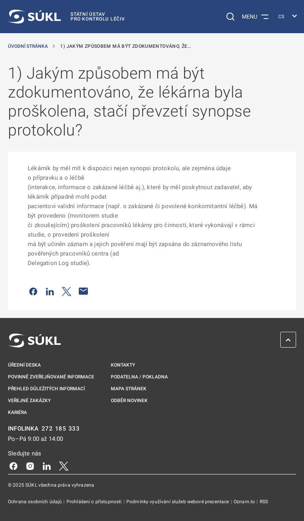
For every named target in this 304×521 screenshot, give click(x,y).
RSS (264, 501)
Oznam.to (245, 501)
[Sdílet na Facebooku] (33, 291)
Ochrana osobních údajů (35, 501)
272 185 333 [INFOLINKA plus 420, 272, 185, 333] (61, 429)
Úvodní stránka (28, 46)
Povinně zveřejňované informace (51, 377)
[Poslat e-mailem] (83, 291)
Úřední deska (24, 365)
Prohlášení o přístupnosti (94, 501)
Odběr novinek (129, 400)
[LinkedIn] (46, 465)
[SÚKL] (66, 16)
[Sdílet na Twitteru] (66, 291)
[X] (63, 465)
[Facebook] (13, 465)
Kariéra (17, 412)
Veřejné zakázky (29, 400)
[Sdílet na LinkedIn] (49, 291)
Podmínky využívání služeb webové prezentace (178, 501)
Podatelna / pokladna (139, 377)
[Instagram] (30, 465)
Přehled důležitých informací (46, 388)
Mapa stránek (128, 388)
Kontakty (123, 365)
